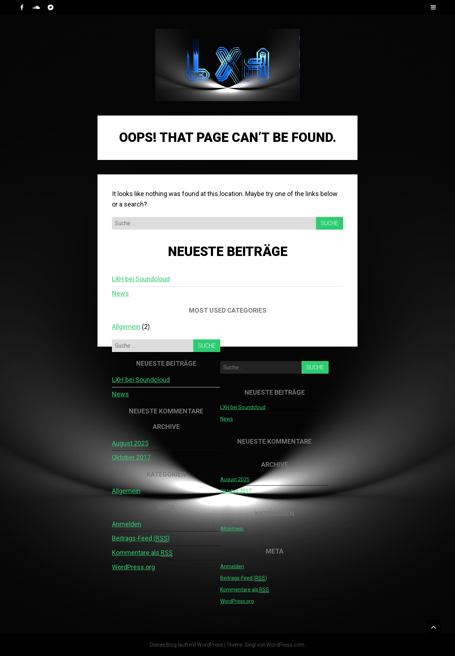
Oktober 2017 (131, 457)
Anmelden (126, 524)
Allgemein (126, 326)
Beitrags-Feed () (141, 538)
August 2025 (130, 443)
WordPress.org (133, 567)
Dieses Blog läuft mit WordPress (186, 645)
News (120, 293)
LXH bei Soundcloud (141, 279)
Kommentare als (142, 553)
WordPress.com (285, 645)
